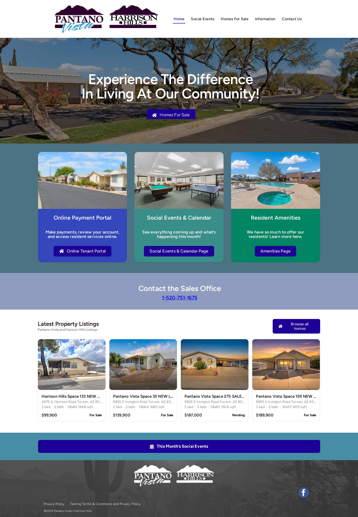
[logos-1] (106, 5)
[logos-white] (173, 466)
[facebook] (304, 492)
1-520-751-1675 (179, 298)
